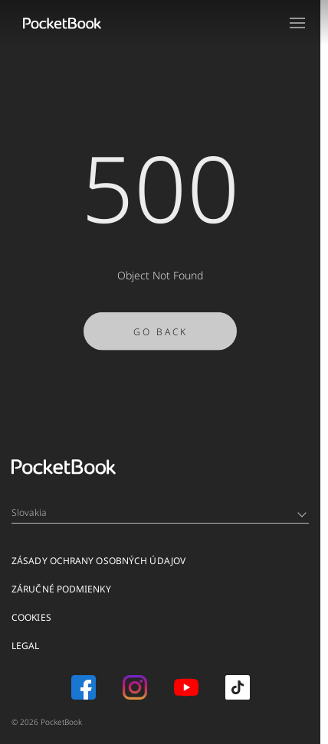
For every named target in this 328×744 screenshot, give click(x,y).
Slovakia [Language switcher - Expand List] (159, 512)
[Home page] (62, 23)
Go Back (160, 336)
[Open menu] (297, 23)
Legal (25, 645)
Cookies (31, 617)
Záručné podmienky (61, 589)
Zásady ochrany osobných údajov (98, 560)
